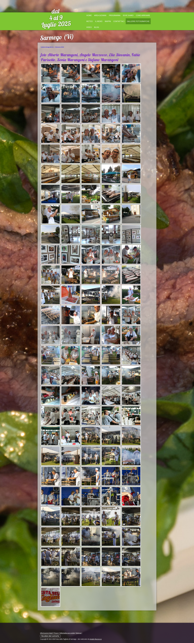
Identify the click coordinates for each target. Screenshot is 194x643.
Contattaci (118, 21)
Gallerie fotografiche (138, 21)
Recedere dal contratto (50, 636)
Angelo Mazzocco (96, 639)
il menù (98, 21)
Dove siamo (128, 15)
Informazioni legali (46, 633)
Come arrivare (143, 15)
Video (89, 27)
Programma (114, 15)
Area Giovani (100, 15)
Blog (96, 27)
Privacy (56, 633)
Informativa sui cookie (67, 633)
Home (89, 15)
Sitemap (78, 633)
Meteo (89, 21)
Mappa (108, 21)
